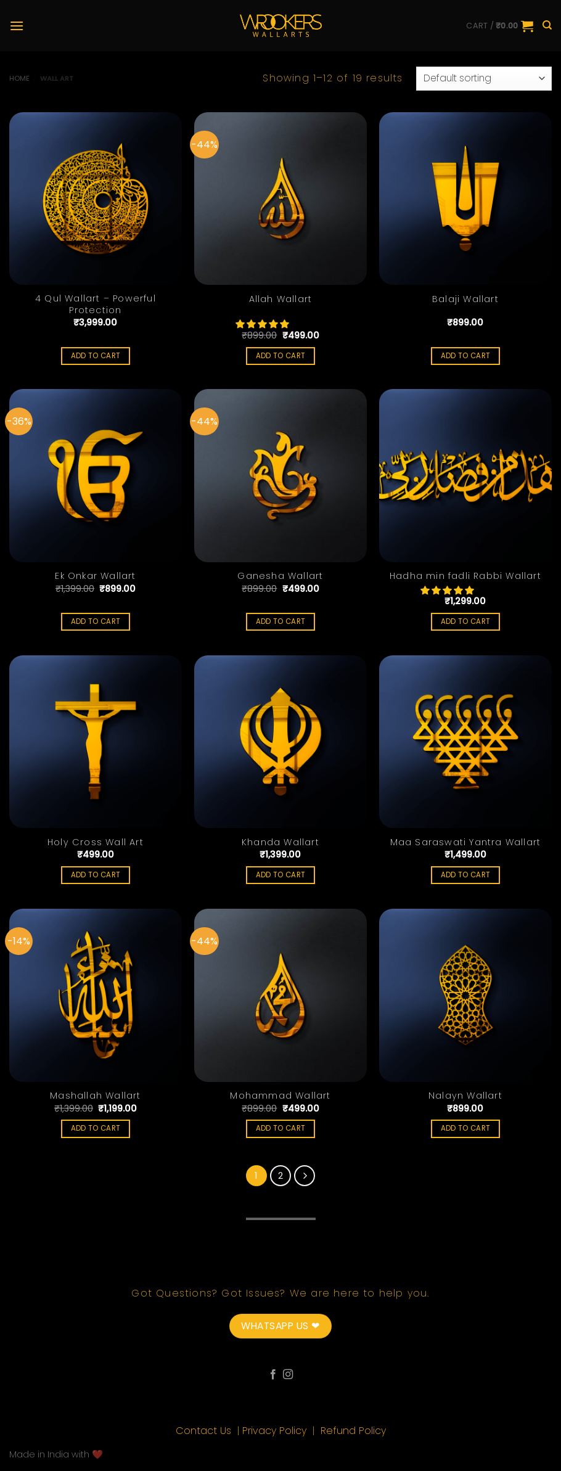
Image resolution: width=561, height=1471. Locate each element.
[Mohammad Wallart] (280, 995)
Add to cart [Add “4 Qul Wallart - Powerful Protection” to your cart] (96, 356)
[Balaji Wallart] (465, 198)
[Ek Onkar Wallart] (95, 475)
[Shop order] (484, 79)
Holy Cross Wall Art (95, 842)
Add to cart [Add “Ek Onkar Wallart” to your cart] (96, 621)
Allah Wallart (281, 299)
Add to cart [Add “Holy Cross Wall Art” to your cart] (96, 875)
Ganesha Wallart (280, 576)
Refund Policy (353, 1431)
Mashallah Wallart (95, 1096)
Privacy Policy (275, 1431)
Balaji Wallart (465, 299)
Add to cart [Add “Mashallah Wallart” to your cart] (96, 1128)
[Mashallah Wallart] (95, 995)
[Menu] (16, 25)
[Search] (547, 25)
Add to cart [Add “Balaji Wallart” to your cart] (466, 356)
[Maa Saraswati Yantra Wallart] (465, 741)
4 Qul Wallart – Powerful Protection (95, 304)
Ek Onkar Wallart (95, 576)
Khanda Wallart (280, 842)
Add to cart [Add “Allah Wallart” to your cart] (281, 356)
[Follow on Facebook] (273, 1374)
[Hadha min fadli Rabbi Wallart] (465, 475)
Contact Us (205, 1431)
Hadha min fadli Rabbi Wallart (465, 576)
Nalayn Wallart (465, 1096)
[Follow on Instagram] (288, 1374)
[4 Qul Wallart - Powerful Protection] (95, 198)
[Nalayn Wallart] (465, 995)
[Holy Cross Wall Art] (95, 741)
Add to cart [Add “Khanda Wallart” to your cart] (281, 875)
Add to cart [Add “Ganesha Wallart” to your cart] (281, 621)
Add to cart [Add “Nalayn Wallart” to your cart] (466, 1128)
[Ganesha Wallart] (280, 475)
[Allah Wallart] (280, 198)
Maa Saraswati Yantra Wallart (465, 842)
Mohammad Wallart (280, 1096)
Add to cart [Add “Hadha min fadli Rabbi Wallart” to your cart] (466, 621)
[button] (263, 324)
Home (19, 78)
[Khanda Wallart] (280, 741)
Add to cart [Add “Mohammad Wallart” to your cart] (281, 1128)
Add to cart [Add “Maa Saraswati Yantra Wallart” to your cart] (466, 875)
